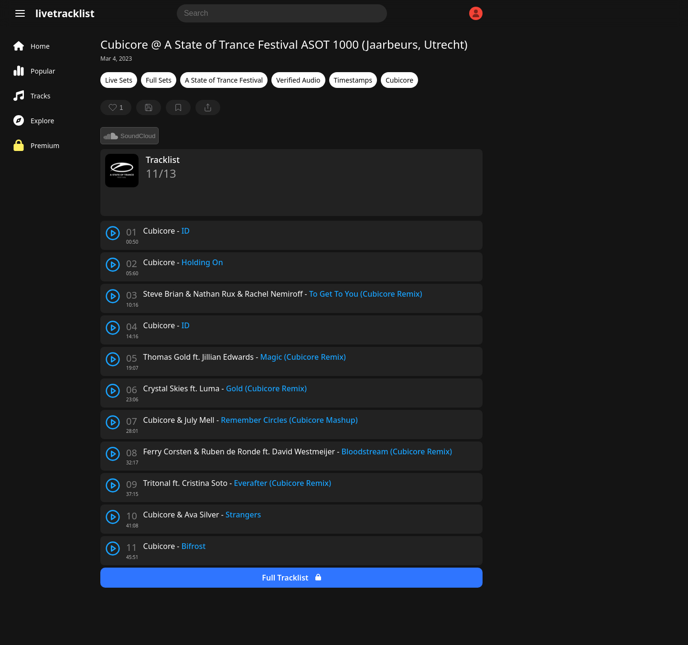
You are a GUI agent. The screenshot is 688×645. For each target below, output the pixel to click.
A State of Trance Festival (224, 80)
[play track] (112, 233)
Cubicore (399, 80)
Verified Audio (298, 80)
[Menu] (20, 13)
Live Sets (118, 80)
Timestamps (353, 80)
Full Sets (159, 80)
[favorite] (115, 107)
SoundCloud (129, 136)
